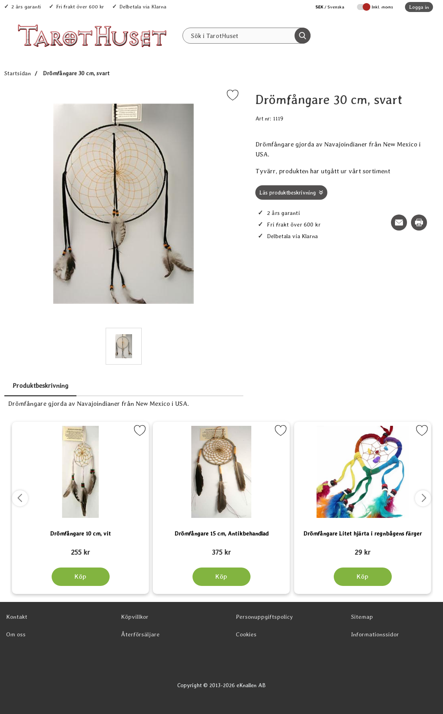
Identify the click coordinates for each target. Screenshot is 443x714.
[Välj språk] (326, 7)
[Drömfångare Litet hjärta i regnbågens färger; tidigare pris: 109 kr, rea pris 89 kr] (362, 549)
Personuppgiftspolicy (264, 616)
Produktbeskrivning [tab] (40, 385)
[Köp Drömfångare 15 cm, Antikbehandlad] (221, 577)
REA (268, 53)
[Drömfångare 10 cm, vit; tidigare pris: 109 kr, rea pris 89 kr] (80, 549)
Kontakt (16, 616)
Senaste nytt (229, 53)
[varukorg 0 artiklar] (414, 35)
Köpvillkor (134, 616)
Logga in (419, 7)
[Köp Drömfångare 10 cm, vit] (81, 577)
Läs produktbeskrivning (287, 192)
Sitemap (362, 616)
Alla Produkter (179, 53)
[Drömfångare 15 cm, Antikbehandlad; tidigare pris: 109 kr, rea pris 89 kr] (221, 549)
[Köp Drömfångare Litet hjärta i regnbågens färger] (362, 577)
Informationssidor (375, 634)
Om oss (16, 634)
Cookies (246, 634)
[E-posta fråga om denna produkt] (399, 223)
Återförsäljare (140, 634)
